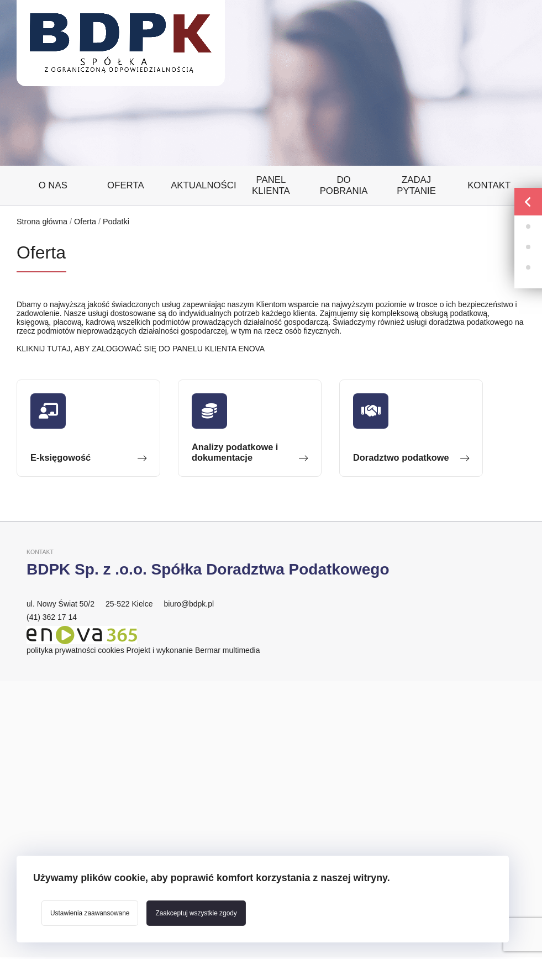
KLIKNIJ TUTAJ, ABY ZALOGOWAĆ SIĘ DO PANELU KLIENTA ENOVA (141, 348)
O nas (53, 185)
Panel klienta (271, 185)
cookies (111, 650)
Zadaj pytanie (416, 185)
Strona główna (42, 221)
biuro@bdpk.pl (189, 603)
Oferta (125, 185)
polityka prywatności (61, 650)
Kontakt (489, 185)
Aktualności (203, 185)
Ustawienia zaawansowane (89, 913)
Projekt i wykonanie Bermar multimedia (193, 650)
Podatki (116, 221)
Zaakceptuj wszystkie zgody (195, 913)
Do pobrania (344, 185)
